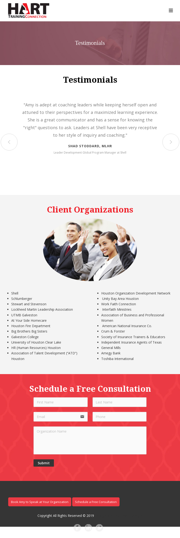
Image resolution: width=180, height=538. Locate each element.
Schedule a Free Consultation (96, 502)
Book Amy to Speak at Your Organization (39, 502)
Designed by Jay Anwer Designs (119, 515)
